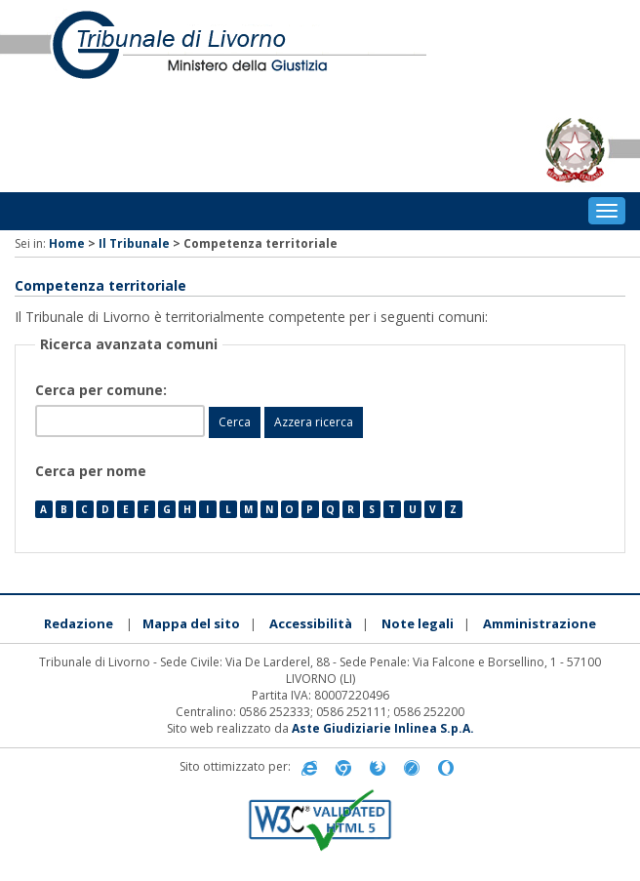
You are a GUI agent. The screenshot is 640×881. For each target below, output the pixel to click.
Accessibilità (310, 623)
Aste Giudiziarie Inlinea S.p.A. (383, 728)
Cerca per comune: (103, 389)
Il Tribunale (134, 243)
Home (67, 243)
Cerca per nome (90, 470)
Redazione (78, 623)
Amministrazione (539, 623)
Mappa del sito (191, 623)
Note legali (417, 623)
